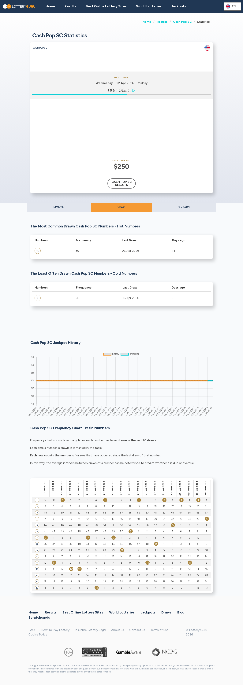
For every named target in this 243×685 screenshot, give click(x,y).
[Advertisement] (121, 129)
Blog (180, 612)
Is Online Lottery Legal (90, 630)
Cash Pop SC (182, 22)
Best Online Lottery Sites (106, 6)
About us (117, 630)
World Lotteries (149, 6)
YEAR (121, 207)
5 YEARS (184, 207)
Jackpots (178, 6)
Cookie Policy (37, 634)
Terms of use (159, 630)
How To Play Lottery (55, 630)
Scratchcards (39, 617)
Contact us (137, 630)
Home (147, 22)
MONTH (58, 207)
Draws (166, 612)
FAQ (31, 630)
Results (162, 22)
